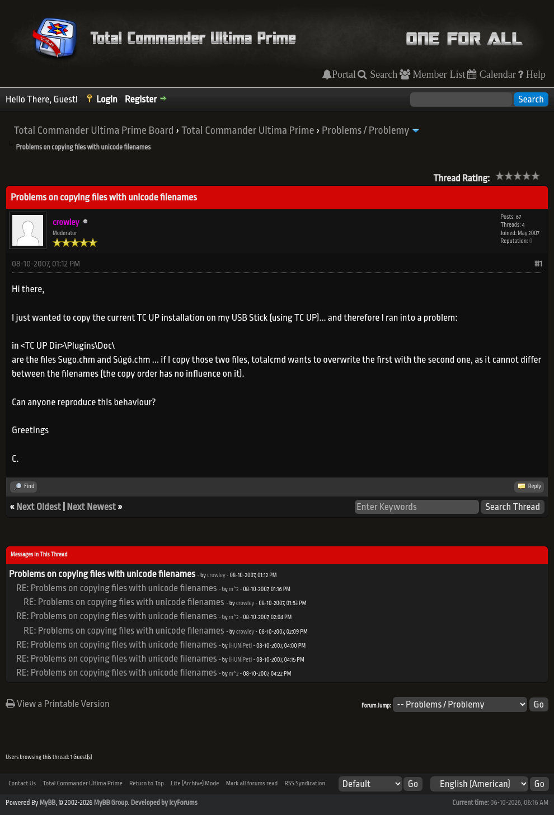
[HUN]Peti (240, 646)
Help (534, 74)
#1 (538, 264)
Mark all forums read (252, 783)
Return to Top (146, 783)
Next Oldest (38, 507)
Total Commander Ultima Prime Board (93, 130)
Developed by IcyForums (164, 803)
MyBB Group (111, 803)
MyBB (47, 803)
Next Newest (91, 507)
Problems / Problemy (365, 130)
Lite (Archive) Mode (195, 783)
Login (107, 99)
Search (382, 74)
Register (141, 99)
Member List (438, 74)
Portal (344, 74)
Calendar (496, 74)
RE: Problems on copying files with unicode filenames (116, 588)
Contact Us (22, 783)
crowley (216, 575)
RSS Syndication (304, 783)
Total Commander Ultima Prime (247, 130)
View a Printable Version (58, 704)
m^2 (234, 589)
